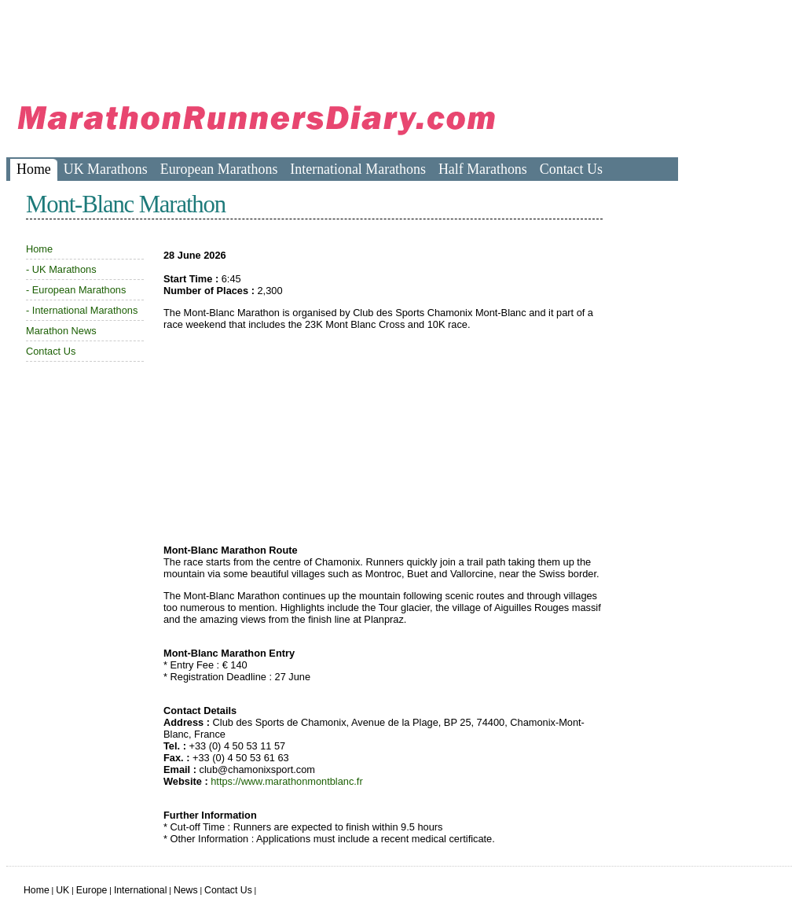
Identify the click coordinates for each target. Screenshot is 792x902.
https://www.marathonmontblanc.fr (286, 781)
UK (62, 890)
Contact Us (571, 169)
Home (33, 169)
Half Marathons (482, 169)
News (186, 890)
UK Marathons (106, 169)
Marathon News (61, 331)
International (140, 890)
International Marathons (358, 169)
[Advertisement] (292, 43)
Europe (92, 890)
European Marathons (219, 169)
